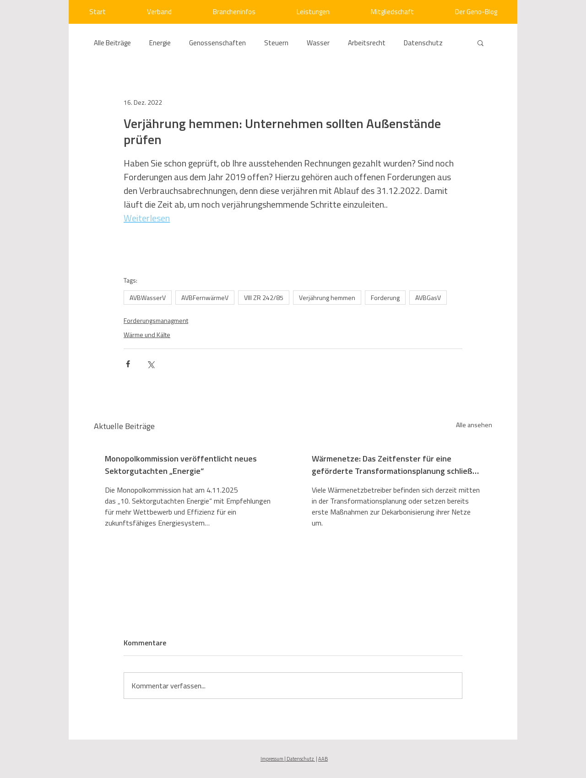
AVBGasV (428, 297)
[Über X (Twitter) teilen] (150, 363)
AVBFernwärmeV (204, 297)
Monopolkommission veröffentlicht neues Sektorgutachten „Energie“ (181, 464)
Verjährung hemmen (327, 297)
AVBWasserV (148, 297)
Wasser (318, 43)
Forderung (385, 297)
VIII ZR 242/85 (263, 297)
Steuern (276, 43)
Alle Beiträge (112, 43)
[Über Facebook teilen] (128, 363)
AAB (323, 758)
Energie (160, 43)
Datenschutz (423, 43)
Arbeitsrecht (366, 43)
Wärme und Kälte (147, 334)
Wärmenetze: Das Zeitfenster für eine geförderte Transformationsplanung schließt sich (394, 464)
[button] (480, 42)
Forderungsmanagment (156, 320)
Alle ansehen (474, 424)
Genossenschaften (217, 43)
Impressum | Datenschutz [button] (287, 758)
